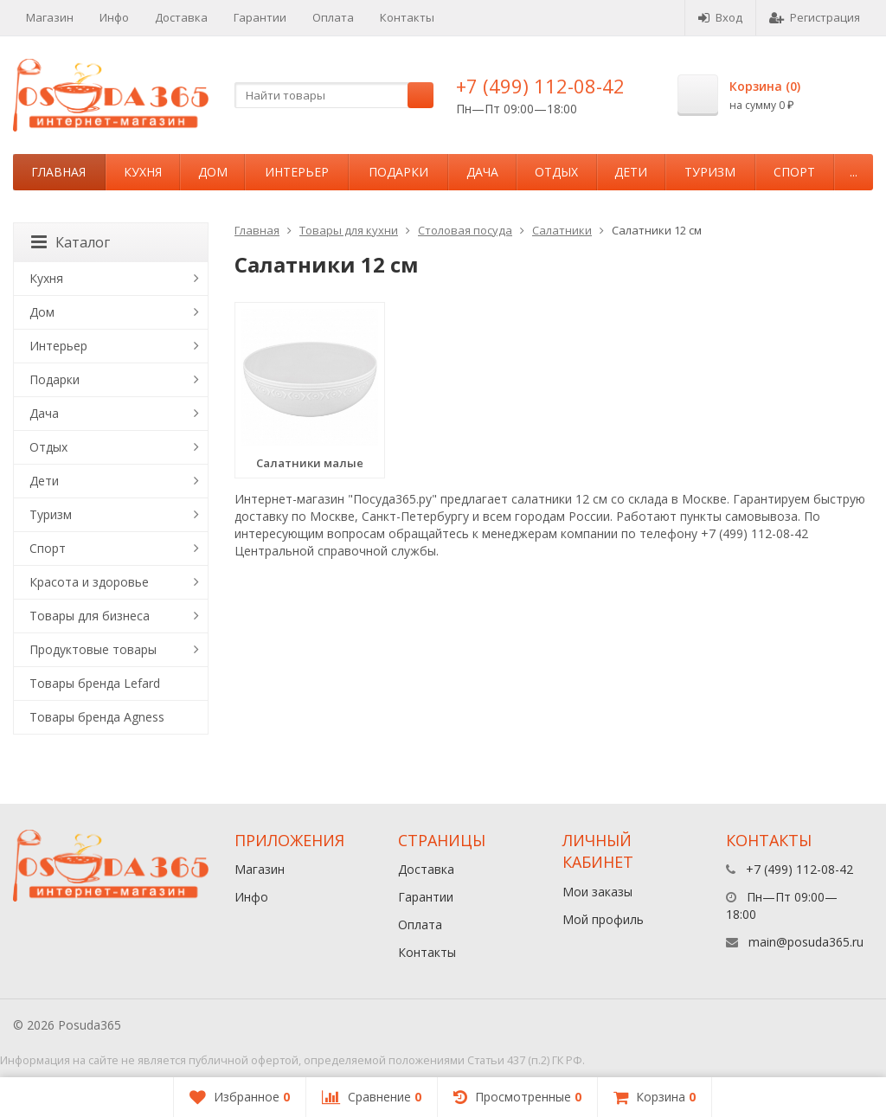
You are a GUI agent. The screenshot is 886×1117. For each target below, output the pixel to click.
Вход (720, 17)
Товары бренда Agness (96, 717)
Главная (58, 172)
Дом (213, 172)
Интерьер (297, 172)
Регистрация (814, 17)
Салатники (562, 230)
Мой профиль (603, 919)
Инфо (114, 17)
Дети (630, 172)
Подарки (398, 172)
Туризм (709, 172)
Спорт (794, 172)
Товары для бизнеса (89, 615)
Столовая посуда (465, 230)
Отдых (556, 172)
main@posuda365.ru (806, 942)
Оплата (333, 17)
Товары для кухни (348, 230)
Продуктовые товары (93, 649)
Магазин (50, 17)
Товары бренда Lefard (94, 683)
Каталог (70, 242)
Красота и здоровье (89, 582)
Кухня (143, 172)
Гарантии (260, 17)
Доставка (181, 17)
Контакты (407, 17)
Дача (482, 172)
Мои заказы (597, 891)
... (853, 172)
